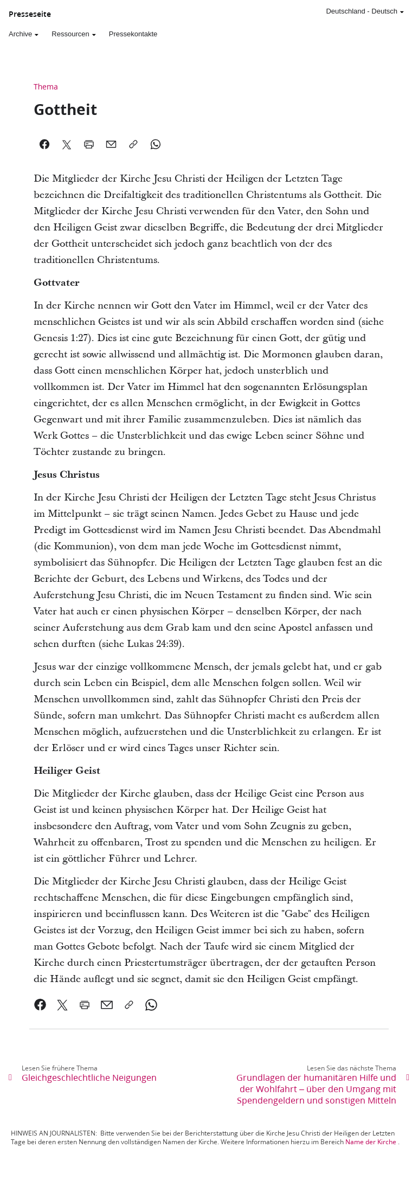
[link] (40, 1005)
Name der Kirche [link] (370, 1141)
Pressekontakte (133, 34)
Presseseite (30, 14)
